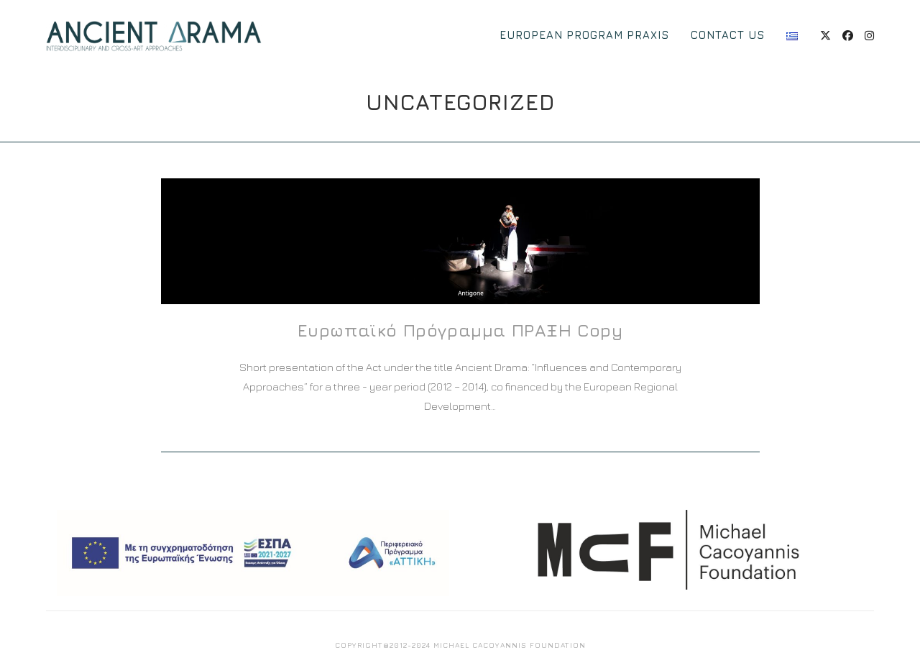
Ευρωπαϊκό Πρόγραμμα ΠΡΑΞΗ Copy (460, 330)
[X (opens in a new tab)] (825, 35)
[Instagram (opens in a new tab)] (869, 35)
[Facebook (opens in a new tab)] (848, 35)
